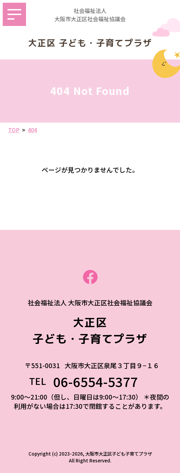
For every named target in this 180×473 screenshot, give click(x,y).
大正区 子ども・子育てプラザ (90, 43)
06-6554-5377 (102, 381)
